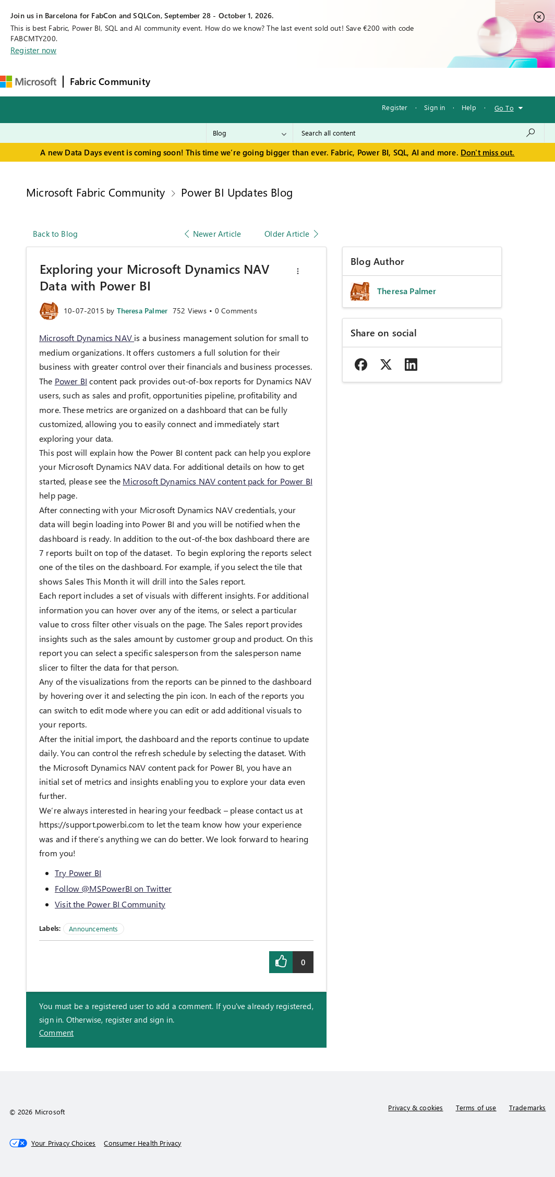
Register (394, 107)
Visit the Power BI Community (110, 904)
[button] (298, 271)
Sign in (434, 107)
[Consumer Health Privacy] (142, 1143)
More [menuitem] (391, 81)
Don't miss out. (488, 152)
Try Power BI (78, 872)
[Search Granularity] (250, 133)
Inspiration (220, 81)
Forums (174, 81)
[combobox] (419, 133)
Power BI (71, 380)
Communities (309, 81)
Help (469, 107)
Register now (33, 50)
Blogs (355, 81)
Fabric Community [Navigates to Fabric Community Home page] (110, 81)
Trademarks (527, 1107)
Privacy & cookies (415, 1107)
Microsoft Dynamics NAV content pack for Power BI (217, 481)
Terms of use (476, 1107)
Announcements (93, 928)
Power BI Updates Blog (237, 192)
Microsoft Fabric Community (95, 192)
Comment (56, 1032)
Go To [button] (504, 107)
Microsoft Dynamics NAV (86, 337)
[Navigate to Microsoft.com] (28, 82)
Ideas (263, 81)
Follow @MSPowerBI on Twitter (113, 888)
